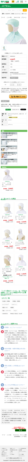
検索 (25, 10)
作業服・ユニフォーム (15, 13)
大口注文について (5, 455)
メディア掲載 (21, 454)
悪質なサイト (4, 454)
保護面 (12, 307)
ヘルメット (14, 304)
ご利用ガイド (4, 448)
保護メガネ (5, 307)
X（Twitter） (12, 454)
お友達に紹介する (15, 109)
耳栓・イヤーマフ (6, 310)
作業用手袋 (5, 313)
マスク (15, 310)
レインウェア (5, 304)
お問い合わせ (4, 452)
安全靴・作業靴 (6, 301)
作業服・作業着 (16, 301)
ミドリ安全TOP (6, 13)
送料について (12, 448)
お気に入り (8, 109)
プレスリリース (21, 455)
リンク (11, 452)
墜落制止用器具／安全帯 (16, 313)
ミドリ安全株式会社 (22, 448)
